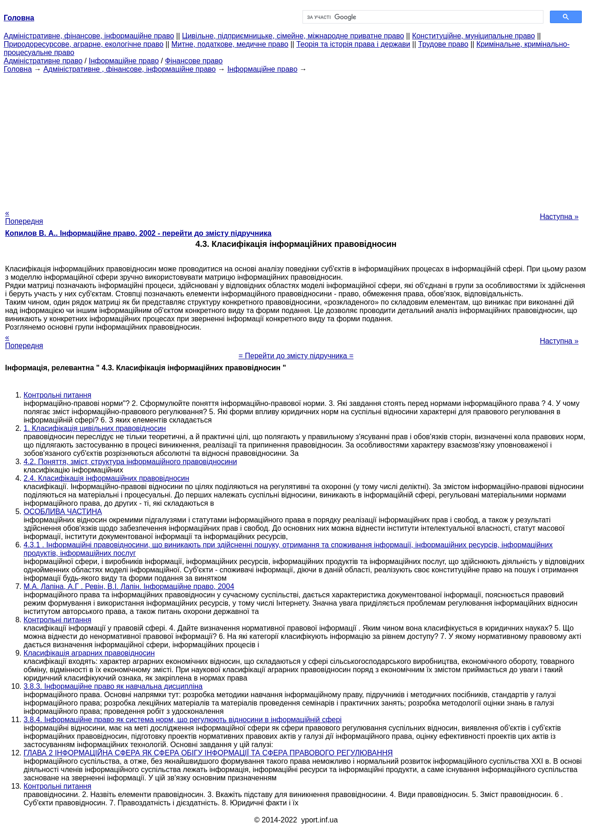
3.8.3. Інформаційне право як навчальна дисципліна (113, 686)
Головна (18, 69)
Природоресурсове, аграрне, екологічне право (83, 44)
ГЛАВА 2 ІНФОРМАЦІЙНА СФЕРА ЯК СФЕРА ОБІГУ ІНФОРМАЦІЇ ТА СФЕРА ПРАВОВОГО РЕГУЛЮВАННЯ (208, 753)
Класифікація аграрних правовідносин (89, 653)
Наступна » (559, 217)
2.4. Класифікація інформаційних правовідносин (106, 478)
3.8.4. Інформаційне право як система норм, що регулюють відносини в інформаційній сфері (183, 720)
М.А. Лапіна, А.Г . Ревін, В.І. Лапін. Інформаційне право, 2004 (129, 586)
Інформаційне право (124, 61)
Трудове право (443, 44)
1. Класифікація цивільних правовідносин (95, 428)
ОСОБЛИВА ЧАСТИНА (63, 511)
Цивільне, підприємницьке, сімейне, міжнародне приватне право (293, 36)
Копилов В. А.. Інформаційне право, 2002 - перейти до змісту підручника (138, 233)
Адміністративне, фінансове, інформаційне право (89, 36)
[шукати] (422, 17)
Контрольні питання (57, 395)
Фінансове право (194, 61)
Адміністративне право (43, 61)
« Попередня (24, 217)
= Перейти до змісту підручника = (296, 356)
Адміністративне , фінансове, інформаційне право (129, 69)
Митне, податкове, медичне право (230, 44)
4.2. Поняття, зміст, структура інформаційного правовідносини (130, 462)
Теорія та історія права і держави (353, 44)
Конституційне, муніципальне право (473, 36)
